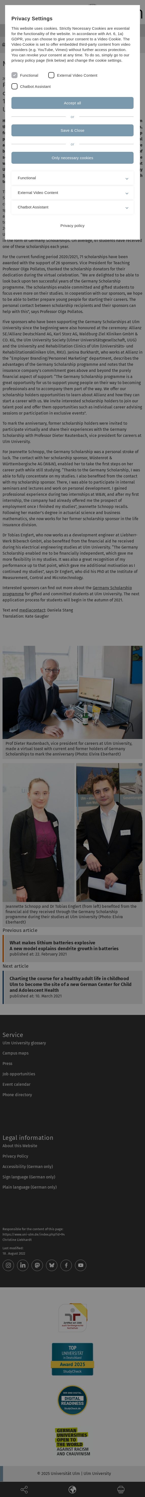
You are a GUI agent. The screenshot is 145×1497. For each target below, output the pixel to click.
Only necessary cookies (72, 158)
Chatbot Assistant (35, 86)
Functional (29, 75)
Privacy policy (72, 225)
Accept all (72, 103)
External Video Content (77, 75)
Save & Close (73, 130)
